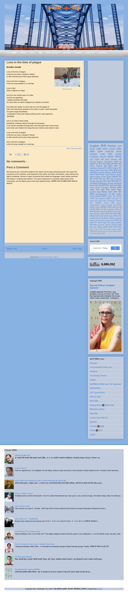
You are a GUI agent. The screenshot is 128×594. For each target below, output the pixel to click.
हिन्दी (103, 145)
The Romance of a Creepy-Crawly (27, 531)
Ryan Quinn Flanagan (99, 187)
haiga (113, 223)
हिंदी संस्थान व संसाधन (97, 409)
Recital (99, 227)
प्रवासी (113, 190)
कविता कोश (93, 414)
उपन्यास (98, 218)
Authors (67, 52)
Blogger (100, 589)
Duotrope (93, 363)
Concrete (115, 198)
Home (44, 249)
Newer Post (12, 249)
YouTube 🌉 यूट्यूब (97, 426)
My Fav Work (100, 220)
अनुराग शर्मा (99, 159)
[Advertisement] (105, 100)
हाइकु (104, 223)
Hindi (92, 149)
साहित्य (119, 187)
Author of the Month (103, 177)
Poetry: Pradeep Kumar (23, 493)
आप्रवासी (92, 218)
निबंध (97, 175)
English (94, 145)
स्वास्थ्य (105, 216)
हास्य (111, 212)
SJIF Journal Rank (97, 392)
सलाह (101, 216)
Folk (94, 227)
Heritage (118, 218)
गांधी (91, 203)
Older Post (77, 249)
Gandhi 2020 (95, 192)
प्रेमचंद (119, 196)
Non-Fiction (117, 205)
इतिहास (108, 198)
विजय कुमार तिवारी (109, 181)
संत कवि (103, 209)
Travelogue (111, 201)
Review (93, 154)
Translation (108, 162)
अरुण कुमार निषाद (103, 190)
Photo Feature (96, 166)
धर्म (102, 218)
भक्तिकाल (93, 216)
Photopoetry (101, 231)
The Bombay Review (98, 376)
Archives (102, 52)
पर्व (120, 209)
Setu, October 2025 (22, 506)
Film (108, 223)
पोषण (119, 192)
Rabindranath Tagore (98, 205)
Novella (99, 196)
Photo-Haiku (107, 229)
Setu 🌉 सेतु (64, 7)
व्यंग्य (119, 164)
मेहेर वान (118, 181)
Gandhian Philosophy (98, 183)
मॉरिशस (98, 209)
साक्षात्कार (115, 177)
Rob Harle (104, 170)
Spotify (92, 435)
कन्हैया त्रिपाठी (116, 172)
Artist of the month (96, 229)
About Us (90, 52)
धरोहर (111, 170)
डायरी (119, 225)
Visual (110, 216)
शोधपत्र (118, 156)
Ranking (114, 225)
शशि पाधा (102, 179)
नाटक (102, 214)
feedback (114, 229)
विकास (119, 227)
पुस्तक (100, 151)
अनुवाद (108, 164)
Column (118, 201)
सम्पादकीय (114, 164)
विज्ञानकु (104, 192)
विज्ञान (104, 196)
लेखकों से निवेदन (95, 388)
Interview (93, 168)
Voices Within (107, 156)
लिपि (91, 225)
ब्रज (91, 227)
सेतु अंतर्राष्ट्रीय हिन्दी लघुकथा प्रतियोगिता (27, 570)
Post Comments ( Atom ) (49, 257)
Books (23, 52)
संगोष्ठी (103, 233)
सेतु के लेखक (94, 401)
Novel (92, 185)
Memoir (113, 175)
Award (119, 203)
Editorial (110, 151)
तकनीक (105, 227)
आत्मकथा (113, 187)
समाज (95, 225)
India (102, 154)
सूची (105, 166)
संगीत (95, 231)
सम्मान (110, 192)
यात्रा (113, 194)
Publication (111, 209)
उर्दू (109, 194)
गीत (120, 177)
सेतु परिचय (93, 422)
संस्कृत (119, 190)
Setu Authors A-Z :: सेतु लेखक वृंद (26, 519)
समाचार (102, 175)
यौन (96, 223)
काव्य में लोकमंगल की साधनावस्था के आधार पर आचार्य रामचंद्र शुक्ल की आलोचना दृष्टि (40, 481)
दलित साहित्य (117, 214)
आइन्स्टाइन (115, 207)
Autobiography (101, 194)
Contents (94, 156)
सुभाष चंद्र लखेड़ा (115, 185)
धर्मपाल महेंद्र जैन (114, 166)
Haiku (92, 190)
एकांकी (119, 229)
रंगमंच (115, 227)
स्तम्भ (110, 154)
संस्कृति (109, 207)
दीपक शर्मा (102, 164)
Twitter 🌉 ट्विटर (96, 430)
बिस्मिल (92, 194)
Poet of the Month (111, 231)
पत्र (96, 185)
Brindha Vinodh (67, 89)
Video (97, 207)
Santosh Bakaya (104, 172)
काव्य (119, 146)
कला (104, 201)
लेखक (92, 151)
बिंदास (95, 172)
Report (92, 207)
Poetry (112, 145)
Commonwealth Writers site (101, 367)
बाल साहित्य (108, 168)
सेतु (40, 52)
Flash (107, 175)
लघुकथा (92, 164)
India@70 (102, 198)
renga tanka (109, 220)
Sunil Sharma (111, 159)
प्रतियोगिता (103, 207)
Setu (32, 52)
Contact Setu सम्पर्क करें (98, 418)
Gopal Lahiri (95, 170)
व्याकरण (100, 223)
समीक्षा (119, 149)
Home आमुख (11, 52)
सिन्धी (91, 212)
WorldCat (93, 371)
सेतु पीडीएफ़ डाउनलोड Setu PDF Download (105, 384)
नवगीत (92, 223)
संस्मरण (92, 175)
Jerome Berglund (114, 183)
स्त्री (112, 203)
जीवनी (103, 185)
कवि (120, 159)
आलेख (98, 149)
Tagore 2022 (111, 196)
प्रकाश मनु (117, 162)
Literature (97, 214)
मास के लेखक (97, 233)
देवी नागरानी (94, 179)
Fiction (112, 149)
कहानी (105, 149)
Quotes (107, 225)
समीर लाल (110, 179)
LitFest (115, 212)
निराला (117, 209)
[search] (100, 248)
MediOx (93, 380)
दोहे (108, 212)
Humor (92, 220)
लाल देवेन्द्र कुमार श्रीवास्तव (23, 557)
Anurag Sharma (96, 162)
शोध (120, 168)
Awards (78, 52)
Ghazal (115, 168)
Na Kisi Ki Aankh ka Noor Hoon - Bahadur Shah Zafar (35, 544)
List (91, 159)
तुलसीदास (118, 223)
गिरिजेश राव (118, 220)
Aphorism (101, 225)
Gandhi (109, 205)
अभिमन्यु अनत (117, 216)
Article (118, 154)
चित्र (107, 185)
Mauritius (103, 212)
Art (97, 164)
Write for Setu (52, 52)
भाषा (99, 185)
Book (118, 151)
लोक (97, 216)
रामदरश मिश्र (109, 214)
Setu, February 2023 (74, 148)
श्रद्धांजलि (98, 203)
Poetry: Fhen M (20, 468)
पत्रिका (92, 231)
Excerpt (101, 168)
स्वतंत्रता (112, 218)
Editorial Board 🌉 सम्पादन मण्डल (102, 405)
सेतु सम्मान (97, 212)
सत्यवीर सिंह (94, 198)
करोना (115, 192)
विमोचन (106, 218)
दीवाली (110, 227)
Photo (106, 203)
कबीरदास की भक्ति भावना (22, 455)
